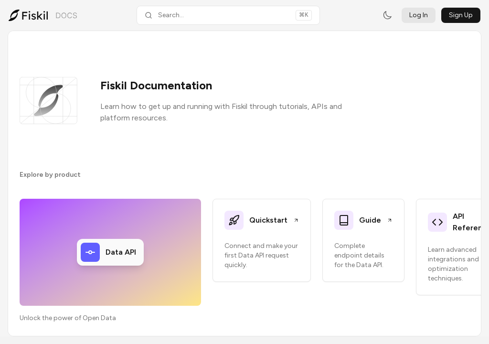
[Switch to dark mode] (387, 15)
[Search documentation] (228, 15)
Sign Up (461, 15)
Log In (418, 15)
